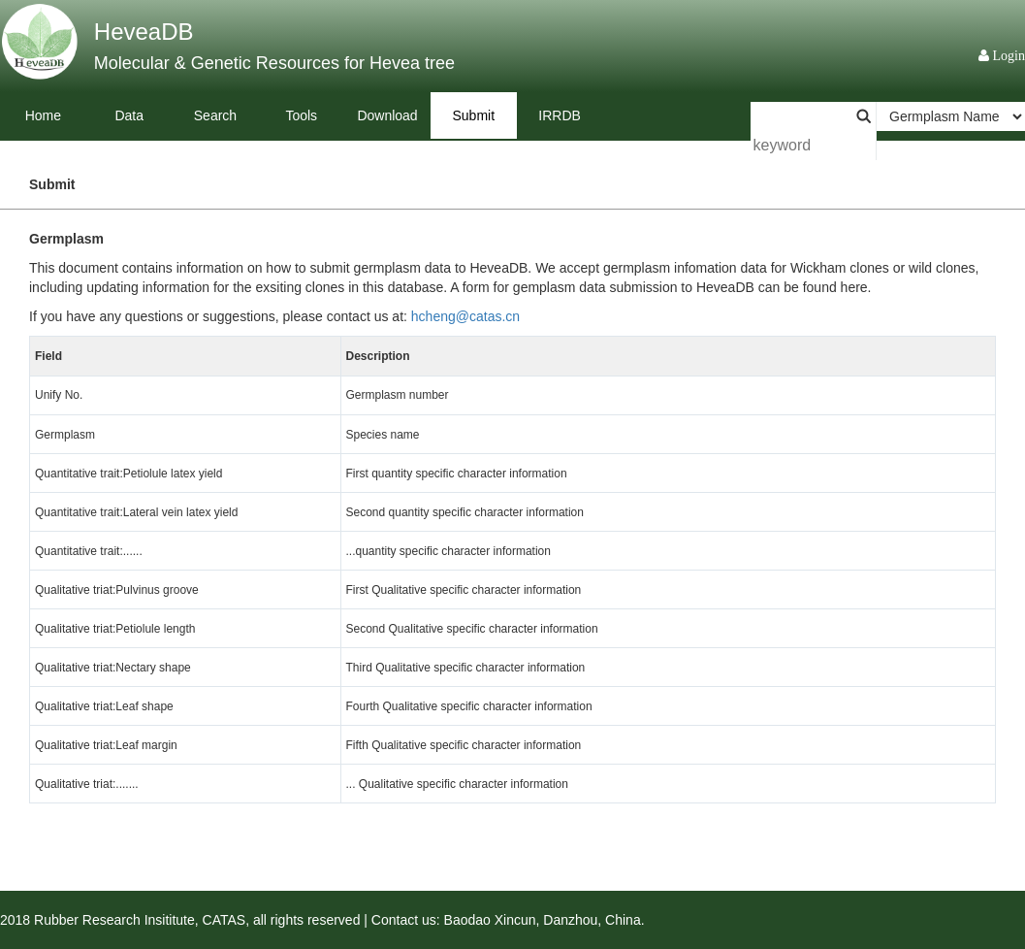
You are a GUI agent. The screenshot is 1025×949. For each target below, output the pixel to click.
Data (129, 115)
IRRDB (559, 115)
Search (215, 115)
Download (387, 115)
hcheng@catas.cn (465, 316)
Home (43, 115)
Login (1007, 55)
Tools (301, 115)
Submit (474, 115)
